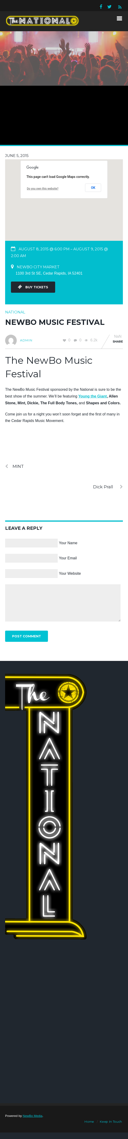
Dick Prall (108, 487)
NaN (117, 336)
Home (89, 1121)
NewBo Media (33, 1116)
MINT (14, 466)
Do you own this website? (43, 188)
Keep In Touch (111, 1121)
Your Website (70, 573)
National (15, 312)
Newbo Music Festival (54, 322)
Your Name (68, 543)
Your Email (68, 558)
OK (93, 188)
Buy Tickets (33, 287)
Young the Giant (92, 396)
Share (118, 341)
